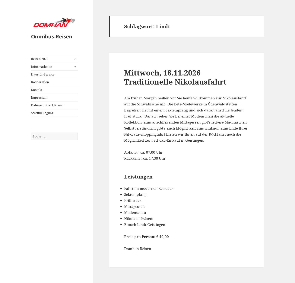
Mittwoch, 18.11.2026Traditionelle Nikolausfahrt (175, 77)
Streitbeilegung (42, 113)
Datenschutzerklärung (47, 105)
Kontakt (36, 90)
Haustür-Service (43, 74)
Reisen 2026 (39, 59)
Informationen (41, 67)
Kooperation (40, 82)
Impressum (39, 97)
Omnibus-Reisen (51, 36)
